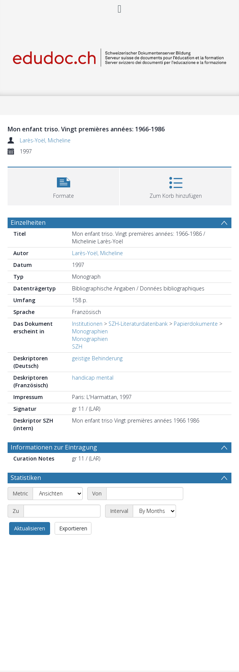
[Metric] (58, 493)
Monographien (90, 331)
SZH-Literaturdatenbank (138, 323)
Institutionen (87, 323)
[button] (63, 185)
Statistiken (26, 477)
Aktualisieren (29, 528)
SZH (77, 346)
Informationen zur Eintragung (54, 447)
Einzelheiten (28, 222)
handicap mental (92, 377)
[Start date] (144, 493)
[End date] (62, 511)
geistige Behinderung (97, 358)
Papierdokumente (196, 323)
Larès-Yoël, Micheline (45, 140)
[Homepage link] (119, 56)
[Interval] (154, 511)
